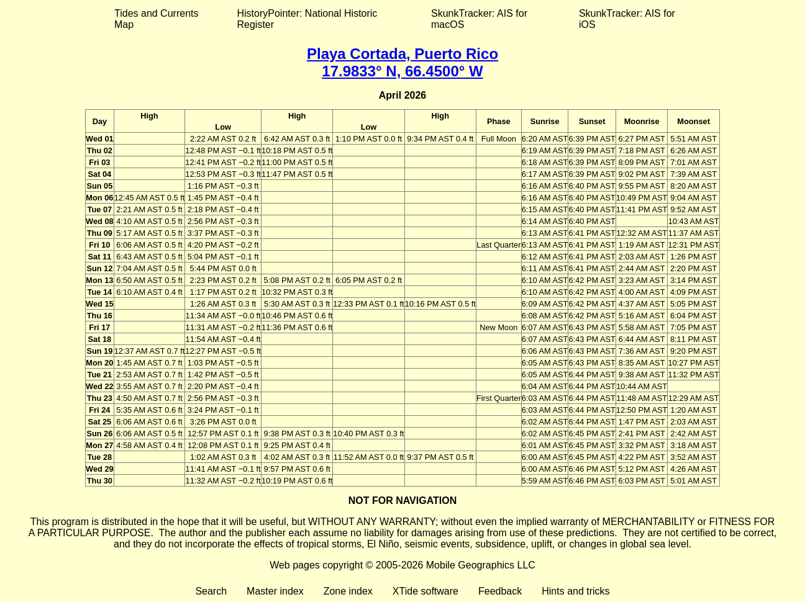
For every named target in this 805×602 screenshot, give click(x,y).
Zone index (348, 591)
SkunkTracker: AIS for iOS (627, 19)
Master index (275, 591)
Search (211, 591)
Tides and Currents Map (156, 19)
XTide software (425, 591)
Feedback (500, 591)
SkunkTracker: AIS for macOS (479, 19)
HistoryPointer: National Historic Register (307, 19)
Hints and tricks (575, 591)
